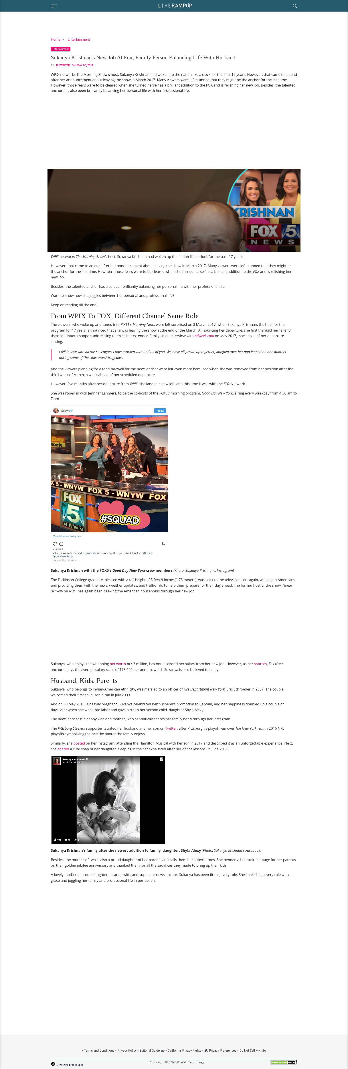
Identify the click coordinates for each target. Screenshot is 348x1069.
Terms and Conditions (99, 1050)
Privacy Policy (126, 1050)
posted (79, 743)
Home (55, 39)
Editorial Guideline (152, 1050)
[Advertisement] (174, 131)
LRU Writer (62, 65)
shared (63, 749)
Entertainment (78, 39)
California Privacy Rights (184, 1050)
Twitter (171, 728)
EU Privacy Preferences (220, 1050)
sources (260, 663)
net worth (118, 663)
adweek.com (204, 335)
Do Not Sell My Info (252, 1050)
